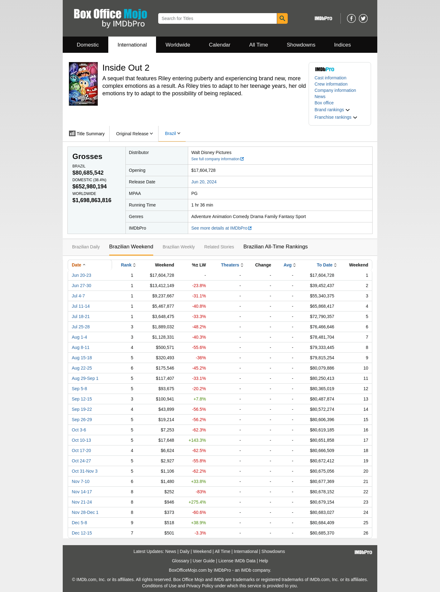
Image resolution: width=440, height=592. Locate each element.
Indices (342, 45)
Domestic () (89, 180)
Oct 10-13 (81, 440)
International (132, 45)
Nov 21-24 (82, 502)
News (320, 96)
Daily (184, 551)
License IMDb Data (237, 560)
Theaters (230, 264)
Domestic (88, 45)
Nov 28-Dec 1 (85, 512)
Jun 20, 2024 (204, 181)
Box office (324, 102)
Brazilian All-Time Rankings (275, 247)
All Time (258, 45)
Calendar (220, 45)
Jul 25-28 (81, 326)
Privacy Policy (199, 585)
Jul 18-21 (81, 316)
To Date (324, 264)
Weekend (202, 551)
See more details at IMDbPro (221, 228)
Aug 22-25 (82, 368)
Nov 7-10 (81, 481)
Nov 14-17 (82, 491)
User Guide (204, 560)
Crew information (331, 84)
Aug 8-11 (81, 347)
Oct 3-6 (79, 429)
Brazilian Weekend (131, 247)
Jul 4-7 (78, 295)
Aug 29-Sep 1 (85, 378)
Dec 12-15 (82, 532)
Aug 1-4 (79, 337)
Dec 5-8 (79, 522)
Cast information (330, 77)
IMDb (246, 570)
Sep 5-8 (79, 388)
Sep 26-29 (82, 419)
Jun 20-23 (81, 275)
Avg (288, 264)
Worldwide (177, 45)
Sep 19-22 (82, 409)
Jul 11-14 (81, 306)
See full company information (217, 159)
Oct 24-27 (81, 460)
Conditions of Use (159, 585)
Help (263, 560)
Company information (335, 90)
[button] (332, 109)
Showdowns (301, 45)
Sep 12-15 (82, 398)
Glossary (180, 560)
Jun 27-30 (81, 285)
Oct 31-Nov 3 (84, 471)
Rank (126, 264)
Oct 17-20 (81, 450)
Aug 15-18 (82, 357)
